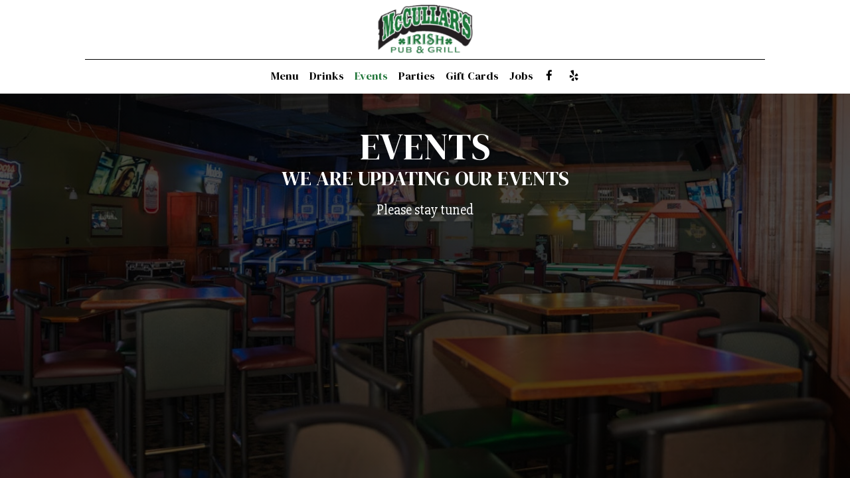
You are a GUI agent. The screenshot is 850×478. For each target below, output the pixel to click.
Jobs (521, 76)
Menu (285, 76)
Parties (416, 76)
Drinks (326, 76)
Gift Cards (472, 76)
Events (371, 76)
